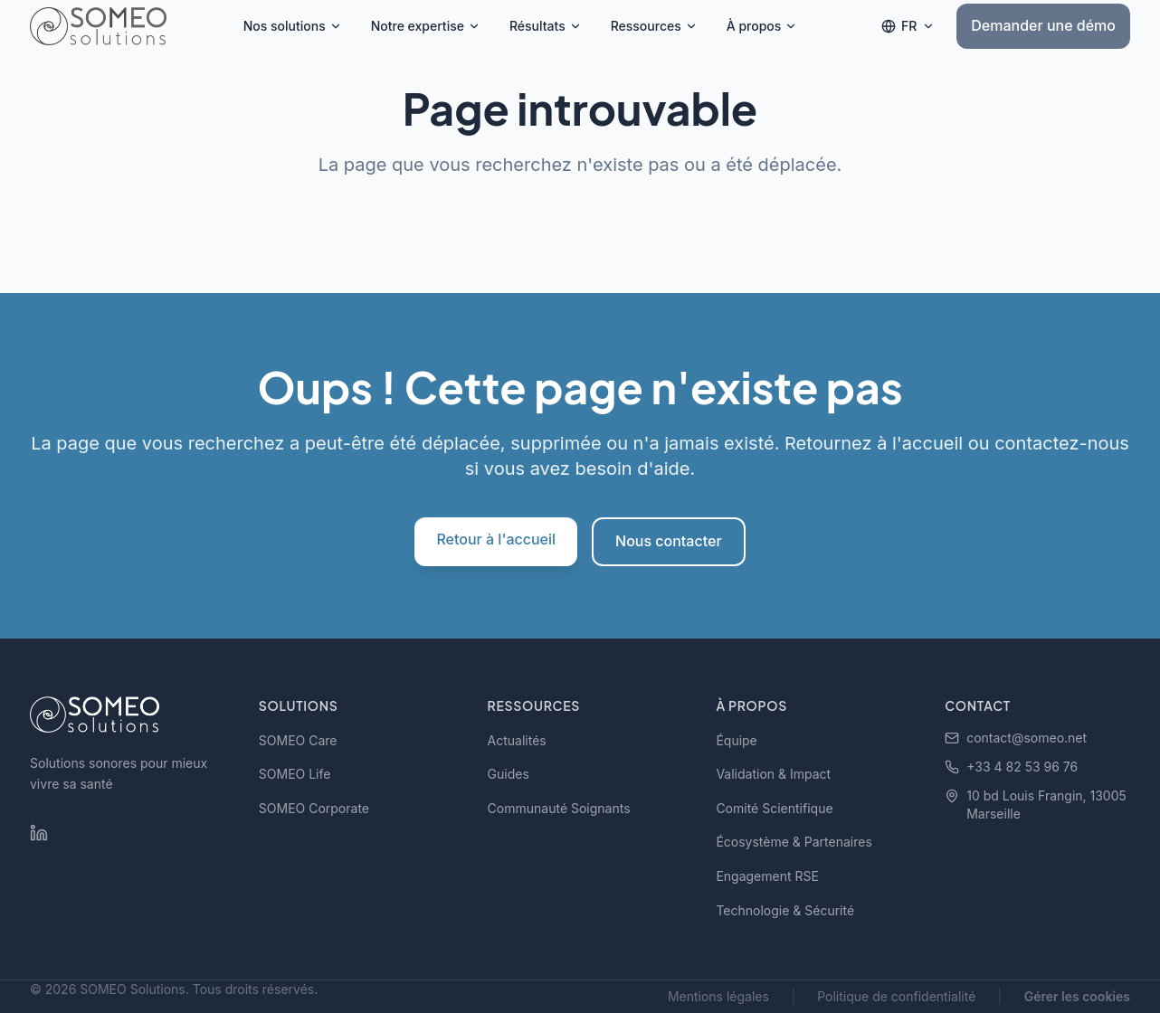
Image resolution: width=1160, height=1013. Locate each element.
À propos (762, 25)
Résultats (545, 25)
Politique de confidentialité (896, 996)
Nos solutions (292, 25)
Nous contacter (668, 541)
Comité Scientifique (774, 808)
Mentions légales (718, 996)
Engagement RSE (767, 876)
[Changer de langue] (908, 26)
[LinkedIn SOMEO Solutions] (39, 833)
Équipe (736, 740)
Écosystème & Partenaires (793, 841)
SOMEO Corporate (314, 808)
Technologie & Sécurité (785, 910)
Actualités (517, 740)
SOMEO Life (295, 773)
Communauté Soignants (559, 808)
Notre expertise (425, 25)
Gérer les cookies (1077, 996)
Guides (508, 773)
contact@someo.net (1016, 737)
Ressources (654, 25)
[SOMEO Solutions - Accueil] (98, 26)
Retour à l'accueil (496, 539)
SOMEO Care (298, 740)
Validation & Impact (773, 773)
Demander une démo (1043, 25)
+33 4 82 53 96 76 (1011, 766)
